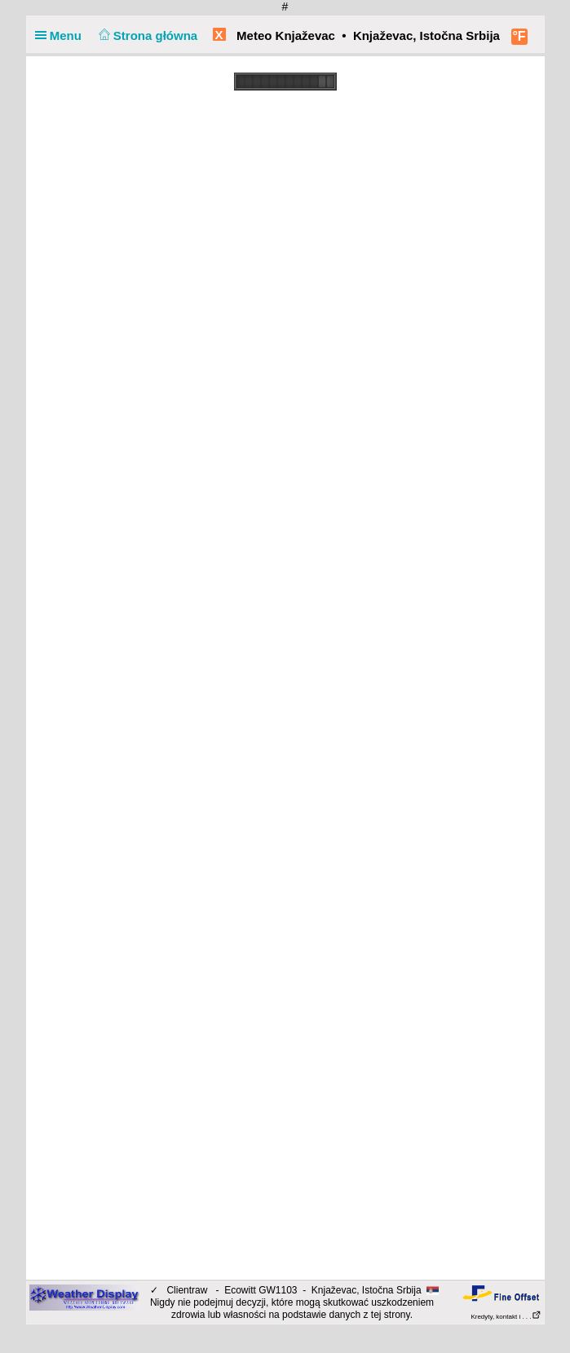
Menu (62, 35)
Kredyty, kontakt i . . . (506, 1316)
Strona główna (146, 35)
